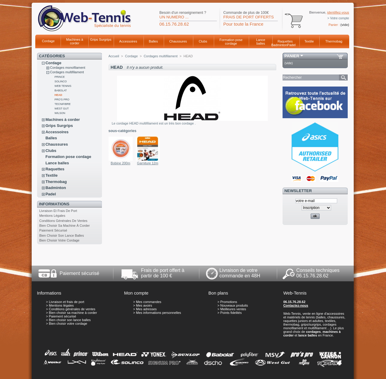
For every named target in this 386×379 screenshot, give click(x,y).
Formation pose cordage (231, 41)
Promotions (228, 302)
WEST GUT (62, 108)
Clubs (203, 41)
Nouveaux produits (234, 305)
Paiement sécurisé (53, 230)
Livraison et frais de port (58, 211)
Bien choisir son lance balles (61, 235)
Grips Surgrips (100, 39)
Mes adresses (146, 309)
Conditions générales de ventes (63, 221)
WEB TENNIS (63, 85)
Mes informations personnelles (158, 312)
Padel (291, 45)
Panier (291, 56)
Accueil (114, 56)
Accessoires (128, 41)
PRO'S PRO (62, 99)
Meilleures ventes (233, 309)
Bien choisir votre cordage (59, 240)
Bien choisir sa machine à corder (64, 225)
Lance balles (260, 41)
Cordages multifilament (67, 72)
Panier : (334, 25)
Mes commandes (148, 302)
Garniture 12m (147, 163)
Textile (309, 41)
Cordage (48, 41)
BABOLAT (61, 90)
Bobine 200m (120, 163)
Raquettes (285, 41)
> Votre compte (338, 18)
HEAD (58, 94)
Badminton (279, 45)
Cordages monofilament (67, 67)
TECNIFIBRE (63, 104)
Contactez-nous (295, 305)
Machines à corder (74, 41)
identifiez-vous (338, 12)
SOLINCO (61, 81)
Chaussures (178, 41)
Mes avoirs (144, 305)
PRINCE (60, 76)
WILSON (60, 113)
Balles (153, 41)
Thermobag (333, 41)
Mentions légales (52, 215)
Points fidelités (231, 312)
